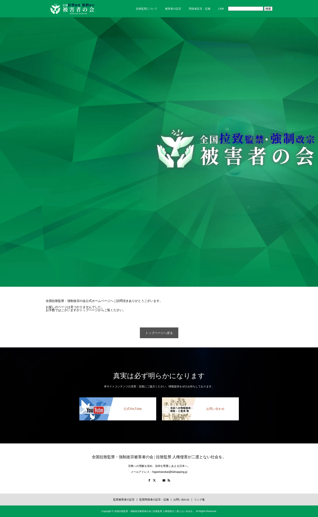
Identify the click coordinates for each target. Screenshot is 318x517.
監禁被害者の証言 (124, 499)
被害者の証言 (173, 8)
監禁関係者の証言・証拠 (154, 499)
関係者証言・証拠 (199, 8)
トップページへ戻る (159, 333)
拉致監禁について (146, 8)
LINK (221, 8)
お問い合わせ (181, 499)
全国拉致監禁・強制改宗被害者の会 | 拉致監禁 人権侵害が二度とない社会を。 (159, 457)
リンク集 (199, 499)
